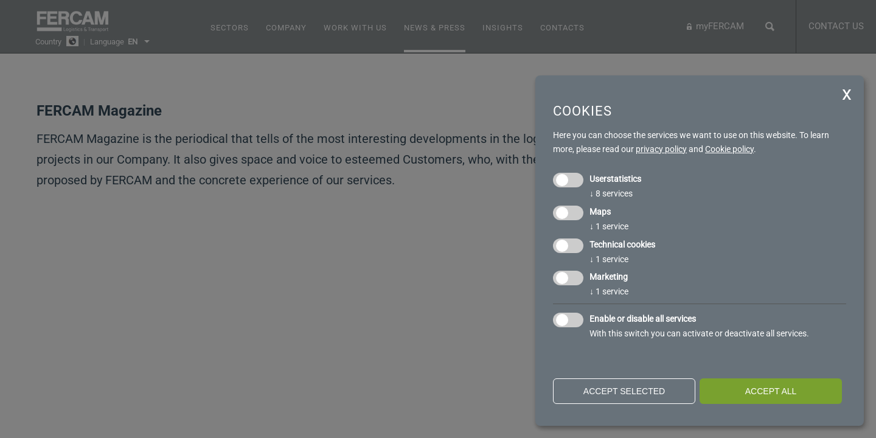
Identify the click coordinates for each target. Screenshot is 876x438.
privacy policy (661, 149)
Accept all (771, 391)
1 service (608, 226)
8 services (611, 193)
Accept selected (624, 391)
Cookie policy (729, 149)
